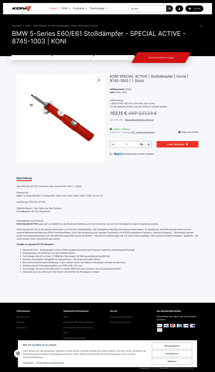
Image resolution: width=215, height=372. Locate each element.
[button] (179, 8)
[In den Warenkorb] (19, 72)
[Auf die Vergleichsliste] (99, 80)
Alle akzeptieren (171, 346)
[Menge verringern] (113, 144)
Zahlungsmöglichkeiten (121, 317)
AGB (65, 332)
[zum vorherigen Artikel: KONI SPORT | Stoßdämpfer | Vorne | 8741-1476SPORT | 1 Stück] (200, 25)
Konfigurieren (172, 353)
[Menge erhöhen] (148, 144)
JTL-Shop (154, 368)
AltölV (66, 317)
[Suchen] (147, 8)
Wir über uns (23, 317)
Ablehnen (172, 361)
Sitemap (21, 322)
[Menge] (127, 144)
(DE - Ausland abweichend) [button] (143, 132)
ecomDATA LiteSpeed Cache (181, 368)
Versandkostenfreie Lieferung (139, 120)
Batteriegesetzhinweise (74, 338)
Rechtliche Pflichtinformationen (78, 322)
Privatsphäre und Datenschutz (78, 327)
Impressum (22, 327)
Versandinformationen (120, 322)
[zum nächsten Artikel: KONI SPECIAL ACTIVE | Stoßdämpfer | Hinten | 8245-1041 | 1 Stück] (202, 25)
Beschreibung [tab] (24, 178)
